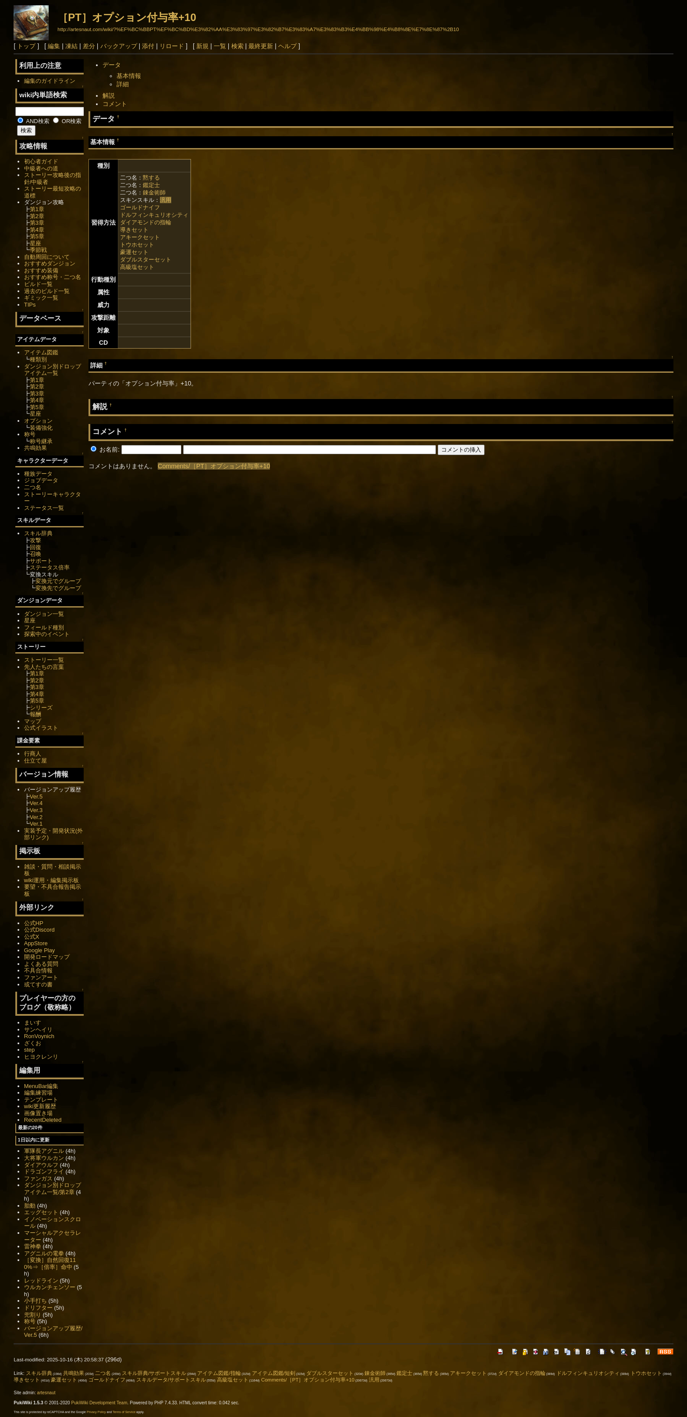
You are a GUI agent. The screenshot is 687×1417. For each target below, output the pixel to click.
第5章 (37, 236)
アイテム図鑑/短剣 (273, 1373)
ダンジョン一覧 (44, 614)
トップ (26, 45)
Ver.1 (36, 823)
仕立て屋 (35, 760)
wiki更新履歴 (40, 1106)
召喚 (35, 554)
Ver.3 (36, 810)
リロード (171, 45)
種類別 (38, 359)
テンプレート (41, 1099)
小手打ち (35, 1300)
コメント (115, 103)
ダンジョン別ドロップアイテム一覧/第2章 (52, 1188)
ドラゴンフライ (44, 1171)
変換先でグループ (58, 588)
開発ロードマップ (47, 957)
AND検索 (33, 121)
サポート (41, 561)
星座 (35, 243)
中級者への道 (41, 168)
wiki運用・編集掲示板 (51, 880)
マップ (32, 721)
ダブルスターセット (145, 259)
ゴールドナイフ (140, 207)
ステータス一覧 (44, 508)
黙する (151, 177)
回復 (35, 547)
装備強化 (41, 427)
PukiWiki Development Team (99, 1402)
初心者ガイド (41, 161)
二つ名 (32, 487)
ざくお (32, 1043)
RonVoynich (39, 1036)
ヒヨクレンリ (41, 1056)
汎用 (165, 200)
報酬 (35, 714)
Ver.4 (36, 803)
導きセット (134, 229)
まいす (32, 1022)
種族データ (38, 473)
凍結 (71, 45)
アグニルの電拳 (44, 1253)
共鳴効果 (35, 448)
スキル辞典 (38, 533)
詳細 (123, 84)
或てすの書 (38, 984)
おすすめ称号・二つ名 (52, 277)
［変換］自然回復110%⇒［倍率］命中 (50, 1263)
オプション (38, 420)
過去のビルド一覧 (47, 291)
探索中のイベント (47, 634)
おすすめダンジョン (49, 263)
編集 (54, 45)
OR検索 (67, 121)
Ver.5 (36, 796)
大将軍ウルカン (44, 1158)
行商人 (32, 753)
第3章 (37, 222)
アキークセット (140, 237)
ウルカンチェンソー (49, 1287)
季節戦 (38, 250)
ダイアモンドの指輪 (145, 222)
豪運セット (134, 252)
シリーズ (41, 707)
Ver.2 (36, 817)
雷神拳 (32, 1246)
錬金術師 (154, 192)
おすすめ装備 (41, 270)
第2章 (37, 216)
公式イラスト (41, 727)
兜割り (32, 1314)
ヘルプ (287, 45)
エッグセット (41, 1212)
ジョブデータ (41, 480)
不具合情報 (38, 970)
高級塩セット (137, 267)
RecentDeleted (43, 1120)
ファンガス (38, 1178)
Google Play (39, 950)
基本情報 (129, 75)
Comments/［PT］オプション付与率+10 (214, 466)
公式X (31, 936)
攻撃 (35, 540)
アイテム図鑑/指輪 (219, 1373)
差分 (89, 45)
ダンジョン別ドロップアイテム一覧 (52, 370)
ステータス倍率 (50, 567)
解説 (109, 95)
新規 (202, 45)
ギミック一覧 (41, 297)
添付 (148, 45)
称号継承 (41, 441)
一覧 (220, 45)
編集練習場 (38, 1092)
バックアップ (118, 45)
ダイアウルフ (41, 1165)
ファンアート (41, 977)
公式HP (33, 923)
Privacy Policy (96, 1411)
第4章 (37, 229)
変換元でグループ (58, 581)
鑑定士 (151, 185)
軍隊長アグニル (44, 1151)
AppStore (36, 943)
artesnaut (46, 1392)
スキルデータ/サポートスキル (171, 1379)
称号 (29, 434)
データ (112, 64)
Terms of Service (124, 1411)
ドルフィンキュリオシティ (154, 215)
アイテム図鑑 (41, 352)
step (29, 1049)
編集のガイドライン (49, 81)
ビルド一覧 (38, 284)
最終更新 (260, 45)
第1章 (37, 209)
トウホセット (137, 244)
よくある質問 (41, 964)
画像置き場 (38, 1113)
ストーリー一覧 (44, 660)
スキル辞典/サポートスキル (154, 1373)
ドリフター (38, 1307)
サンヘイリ (38, 1029)
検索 (237, 45)
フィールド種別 (44, 627)
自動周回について (47, 257)
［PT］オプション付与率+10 (126, 17)
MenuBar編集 (41, 1086)
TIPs (30, 304)
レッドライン (41, 1280)
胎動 (29, 1205)
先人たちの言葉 (44, 667)
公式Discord (39, 929)
